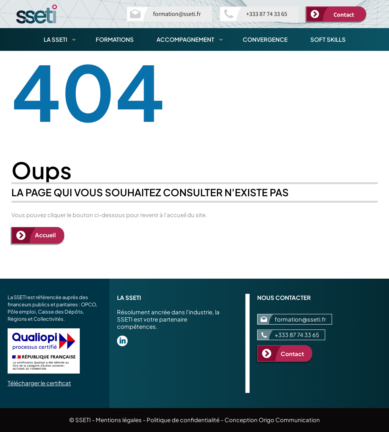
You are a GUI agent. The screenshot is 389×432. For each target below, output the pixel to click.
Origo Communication (289, 419)
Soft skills (328, 39)
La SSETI (64, 39)
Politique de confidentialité (183, 419)
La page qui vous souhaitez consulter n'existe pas (150, 192)
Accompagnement (194, 39)
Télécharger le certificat (39, 382)
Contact (344, 15)
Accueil (45, 234)
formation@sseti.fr (177, 14)
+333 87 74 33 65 (266, 14)
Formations (115, 39)
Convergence (265, 39)
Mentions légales (119, 419)
